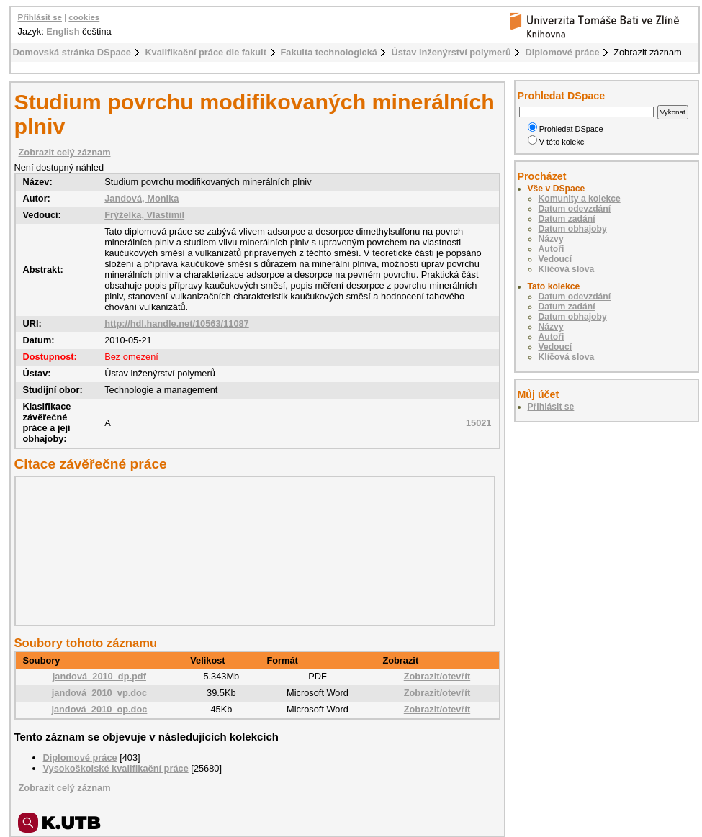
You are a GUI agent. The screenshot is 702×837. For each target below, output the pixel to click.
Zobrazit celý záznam (65, 152)
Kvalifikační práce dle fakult (205, 52)
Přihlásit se (40, 17)
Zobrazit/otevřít (437, 676)
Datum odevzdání (575, 209)
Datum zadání (567, 219)
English (62, 31)
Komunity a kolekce (580, 199)
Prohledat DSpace (565, 129)
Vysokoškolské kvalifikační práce (116, 768)
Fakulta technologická (329, 52)
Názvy (551, 239)
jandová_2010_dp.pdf (99, 676)
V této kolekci (557, 141)
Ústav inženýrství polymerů (450, 52)
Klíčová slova (567, 269)
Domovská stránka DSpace (72, 52)
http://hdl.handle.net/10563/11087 (176, 323)
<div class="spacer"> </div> (251, 551)
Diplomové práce (562, 52)
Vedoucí (555, 259)
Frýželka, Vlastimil (144, 214)
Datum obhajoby (573, 229)
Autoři (551, 249)
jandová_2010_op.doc (99, 709)
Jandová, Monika (141, 198)
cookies (83, 17)
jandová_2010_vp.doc (99, 692)
